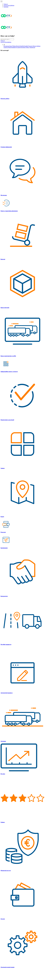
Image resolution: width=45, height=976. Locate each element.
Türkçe (27, 47)
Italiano (38, 46)
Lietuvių (6, 47)
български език (8, 46)
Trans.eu (6, 4)
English (22, 46)
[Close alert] (1, 1)
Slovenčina (23, 47)
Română (13, 47)
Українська (32, 47)
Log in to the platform (9, 5)
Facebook (6, 6)
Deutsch (18, 46)
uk (4, 44)
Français (30, 46)
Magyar (35, 46)
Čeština (14, 46)
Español (26, 46)
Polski (9, 47)
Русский (18, 47)
